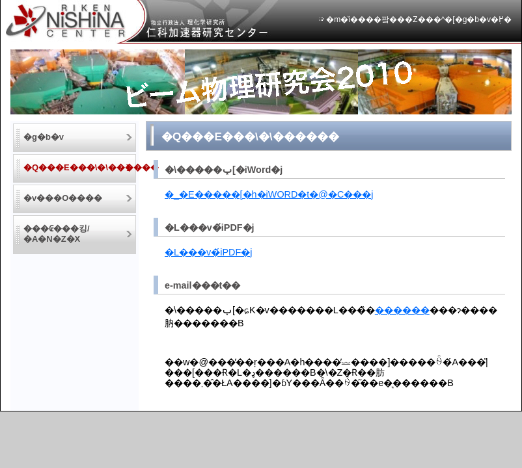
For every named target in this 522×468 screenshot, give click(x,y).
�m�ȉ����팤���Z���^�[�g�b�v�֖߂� (419, 19)
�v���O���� (62, 198)
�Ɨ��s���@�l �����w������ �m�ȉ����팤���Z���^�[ (142, 22)
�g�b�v (43, 137)
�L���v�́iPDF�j (208, 252)
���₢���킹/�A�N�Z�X (56, 234)
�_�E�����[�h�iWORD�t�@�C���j (269, 194)
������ (402, 310)
